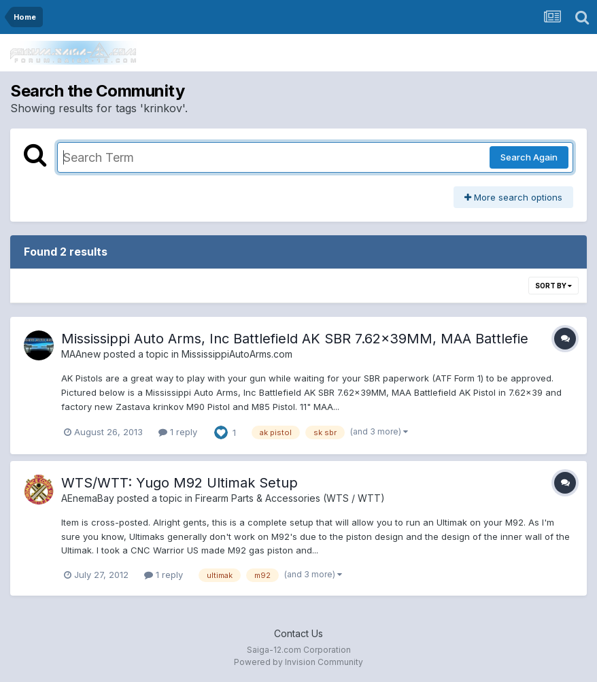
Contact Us (298, 633)
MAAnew (81, 354)
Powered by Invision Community (298, 662)
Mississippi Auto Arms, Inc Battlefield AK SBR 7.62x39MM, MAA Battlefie (294, 338)
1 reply (177, 431)
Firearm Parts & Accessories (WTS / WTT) (290, 498)
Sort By (553, 286)
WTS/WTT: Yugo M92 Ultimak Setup (179, 483)
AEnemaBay (87, 498)
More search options (513, 197)
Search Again (529, 157)
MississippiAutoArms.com (237, 354)
